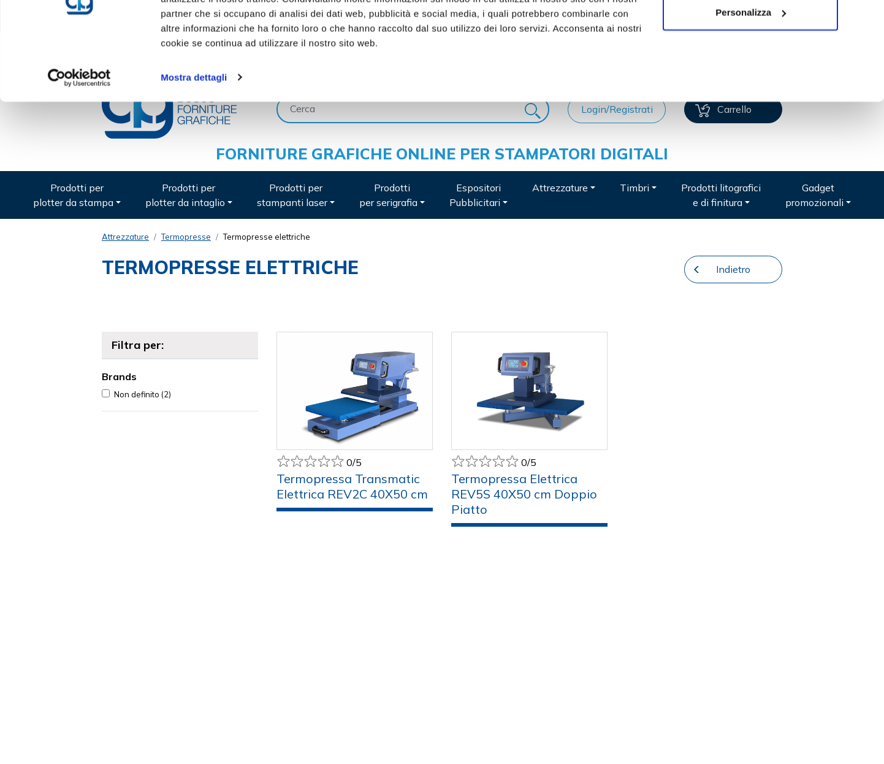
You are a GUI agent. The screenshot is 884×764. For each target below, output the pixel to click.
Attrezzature (560, 187)
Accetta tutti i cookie (751, 32)
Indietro (733, 269)
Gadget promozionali (814, 194)
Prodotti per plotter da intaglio (185, 194)
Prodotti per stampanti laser (292, 194)
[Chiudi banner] (865, 19)
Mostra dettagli (194, 137)
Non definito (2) (142, 394)
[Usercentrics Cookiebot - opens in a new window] (79, 137)
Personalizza (750, 72)
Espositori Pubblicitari (475, 194)
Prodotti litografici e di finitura (721, 194)
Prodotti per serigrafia (388, 194)
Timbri (634, 187)
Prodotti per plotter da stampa (73, 194)
